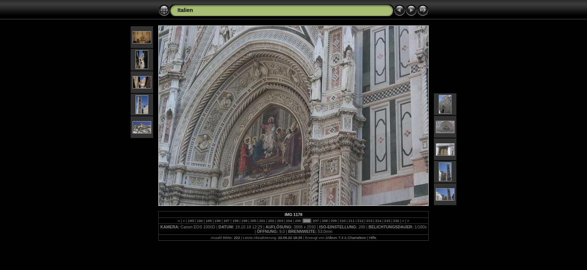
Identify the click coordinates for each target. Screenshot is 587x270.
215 (387, 221)
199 (244, 221)
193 (191, 221)
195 (209, 221)
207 (316, 221)
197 (227, 221)
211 (351, 221)
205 (298, 221)
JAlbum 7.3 (334, 238)
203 (280, 221)
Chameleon (357, 238)
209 (334, 221)
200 (253, 221)
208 (325, 221)
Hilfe (372, 238)
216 (396, 221)
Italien (185, 10)
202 (271, 221)
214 (378, 221)
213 (369, 221)
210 (342, 221)
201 (262, 221)
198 (235, 221)
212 (360, 221)
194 (200, 221)
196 (218, 221)
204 (289, 221)
